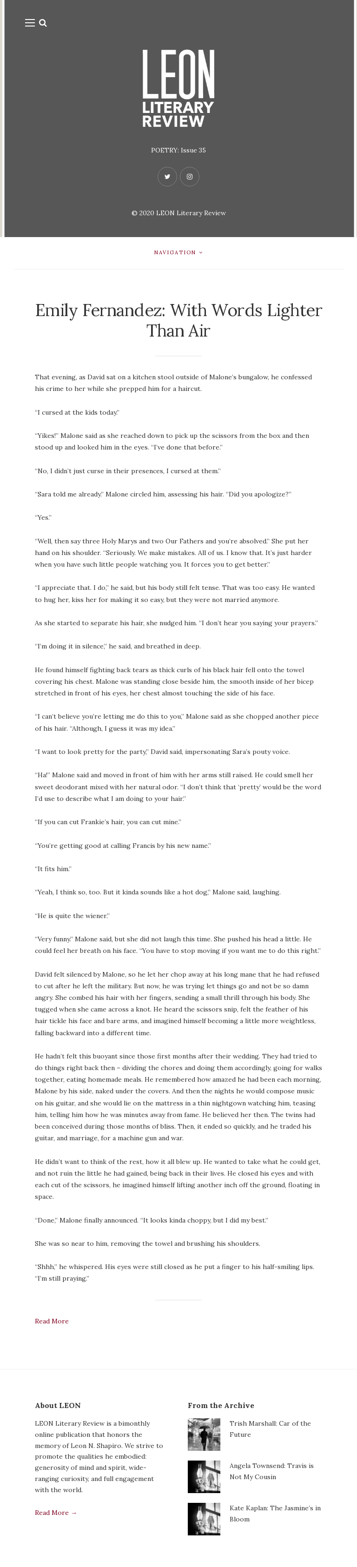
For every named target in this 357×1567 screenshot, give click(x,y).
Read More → (56, 1514)
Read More (52, 1322)
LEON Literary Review (191, 213)
